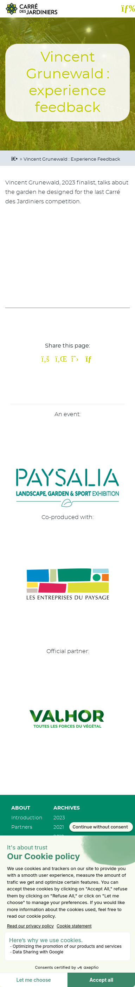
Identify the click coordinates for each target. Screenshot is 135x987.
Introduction (26, 817)
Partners (21, 827)
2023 (59, 817)
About (20, 808)
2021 (58, 827)
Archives (66, 808)
